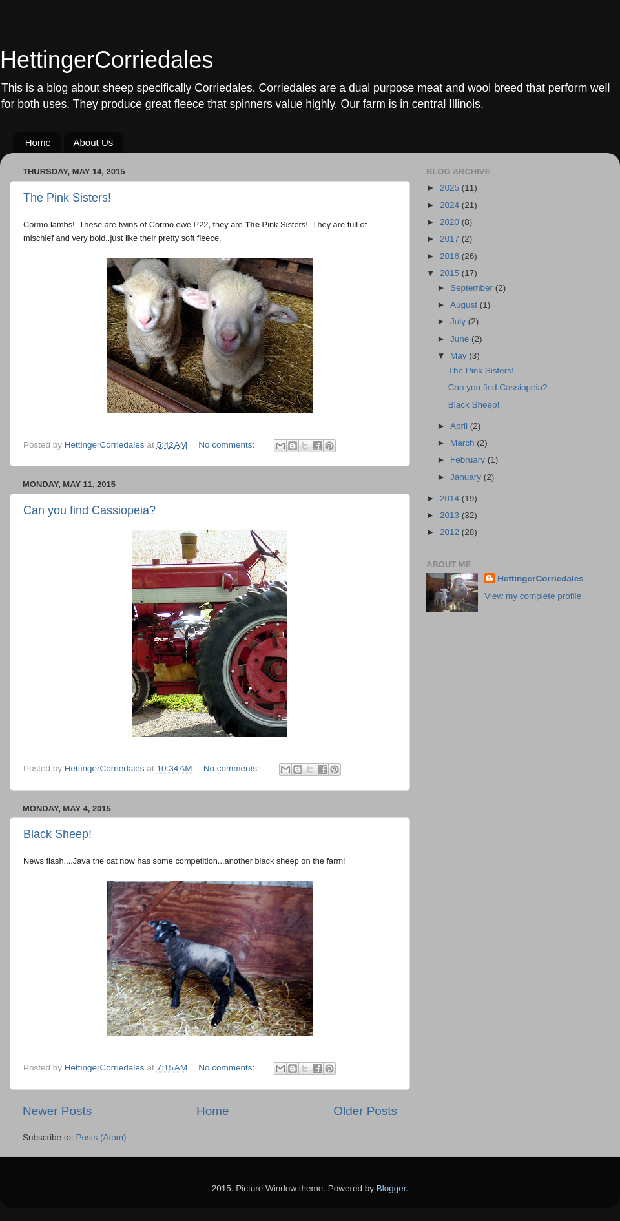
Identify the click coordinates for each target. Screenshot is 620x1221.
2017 (451, 239)
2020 (451, 222)
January (467, 477)
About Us (94, 142)
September (472, 288)
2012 (451, 532)
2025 (451, 188)
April (460, 426)
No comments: (227, 445)
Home (38, 142)
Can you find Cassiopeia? (89, 510)
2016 (451, 256)
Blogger (391, 1188)
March (463, 443)
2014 (451, 498)
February (469, 459)
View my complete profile (532, 596)
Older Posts (365, 1111)
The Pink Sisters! (67, 197)
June (460, 339)
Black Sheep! (57, 834)
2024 (451, 205)
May (459, 355)
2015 (451, 273)
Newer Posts (57, 1111)
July (459, 321)
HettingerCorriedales (106, 60)
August (465, 304)
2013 (451, 515)
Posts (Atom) (101, 1137)
